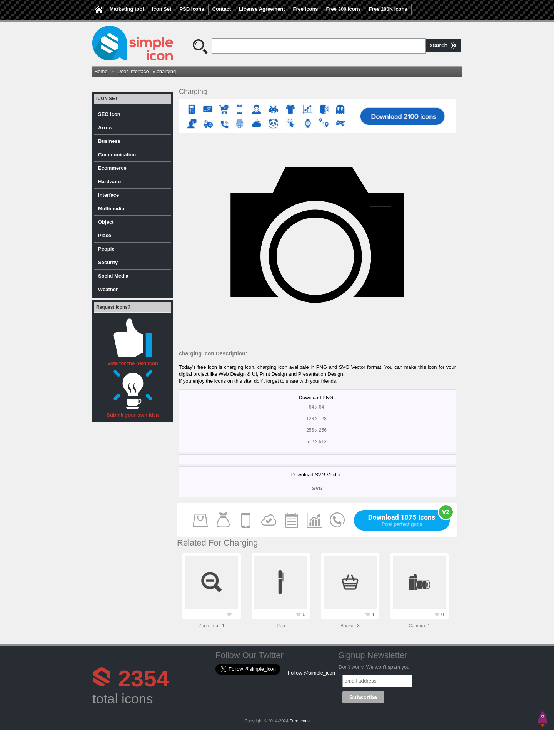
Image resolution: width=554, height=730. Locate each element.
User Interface (133, 71)
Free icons (305, 9)
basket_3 (350, 625)
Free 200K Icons (388, 9)
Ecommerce (112, 168)
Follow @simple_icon (311, 673)
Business (109, 141)
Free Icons (300, 720)
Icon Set (162, 9)
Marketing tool (127, 9)
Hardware (109, 181)
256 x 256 (316, 430)
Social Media (113, 276)
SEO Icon (109, 114)
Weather (108, 289)
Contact (221, 9)
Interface (108, 195)
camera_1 (419, 625)
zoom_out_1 (211, 625)
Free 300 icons (343, 9)
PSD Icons (191, 9)
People (106, 249)
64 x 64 (316, 407)
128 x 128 (316, 418)
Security (108, 262)
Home (101, 71)
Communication (117, 154)
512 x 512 (316, 441)
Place (104, 235)
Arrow (105, 128)
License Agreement (262, 9)
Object (105, 222)
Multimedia (111, 208)
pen (281, 625)
